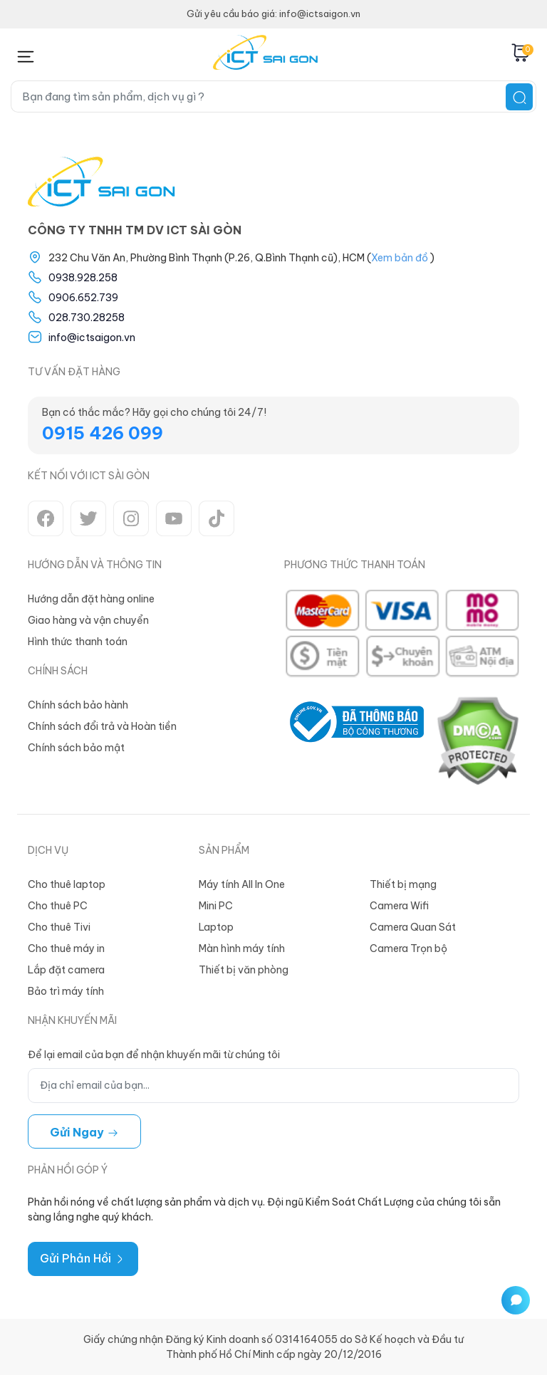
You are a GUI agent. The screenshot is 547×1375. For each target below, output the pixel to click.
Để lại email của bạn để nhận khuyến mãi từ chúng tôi (154, 1054)
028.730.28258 (86, 317)
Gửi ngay (84, 1132)
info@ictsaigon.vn (91, 337)
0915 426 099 (102, 433)
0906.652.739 (83, 297)
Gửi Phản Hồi (83, 1258)
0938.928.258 (83, 277)
